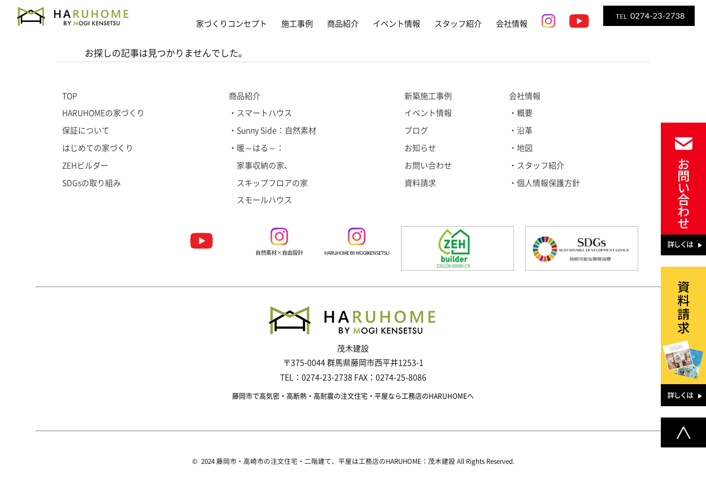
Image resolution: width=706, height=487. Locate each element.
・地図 (521, 148)
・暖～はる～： (256, 148)
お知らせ (420, 148)
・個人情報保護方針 (544, 183)
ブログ (416, 130)
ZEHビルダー (85, 165)
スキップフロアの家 (268, 183)
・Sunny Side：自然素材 (272, 130)
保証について (86, 130)
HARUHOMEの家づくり (103, 113)
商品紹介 (343, 24)
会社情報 (512, 24)
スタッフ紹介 (458, 24)
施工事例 (297, 24)
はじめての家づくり (97, 148)
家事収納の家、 (260, 165)
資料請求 (420, 183)
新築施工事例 (428, 96)
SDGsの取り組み (91, 183)
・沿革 (521, 130)
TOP (69, 96)
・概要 (521, 113)
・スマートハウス (260, 113)
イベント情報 (396, 24)
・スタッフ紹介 (536, 165)
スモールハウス (260, 200)
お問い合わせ (428, 165)
